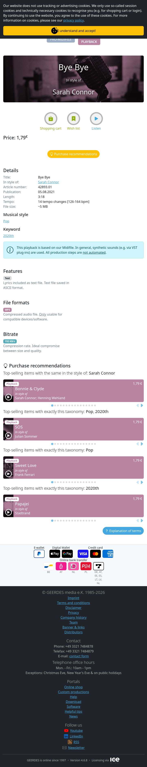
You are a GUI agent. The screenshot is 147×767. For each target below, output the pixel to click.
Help (73, 697)
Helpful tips (73, 711)
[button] (61, 39)
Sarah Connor (48, 182)
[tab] (52, 405)
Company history (74, 617)
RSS (76, 742)
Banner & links (73, 627)
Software (73, 706)
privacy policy (73, 20)
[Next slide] (142, 405)
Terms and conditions (73, 603)
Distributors (73, 632)
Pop (6, 221)
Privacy (73, 612)
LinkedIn (76, 736)
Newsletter (76, 747)
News (73, 716)
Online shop (73, 687)
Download (73, 701)
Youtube (76, 730)
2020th (8, 236)
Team (73, 622)
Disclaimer (73, 607)
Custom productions (73, 692)
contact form (79, 656)
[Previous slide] (138, 405)
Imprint (73, 598)
